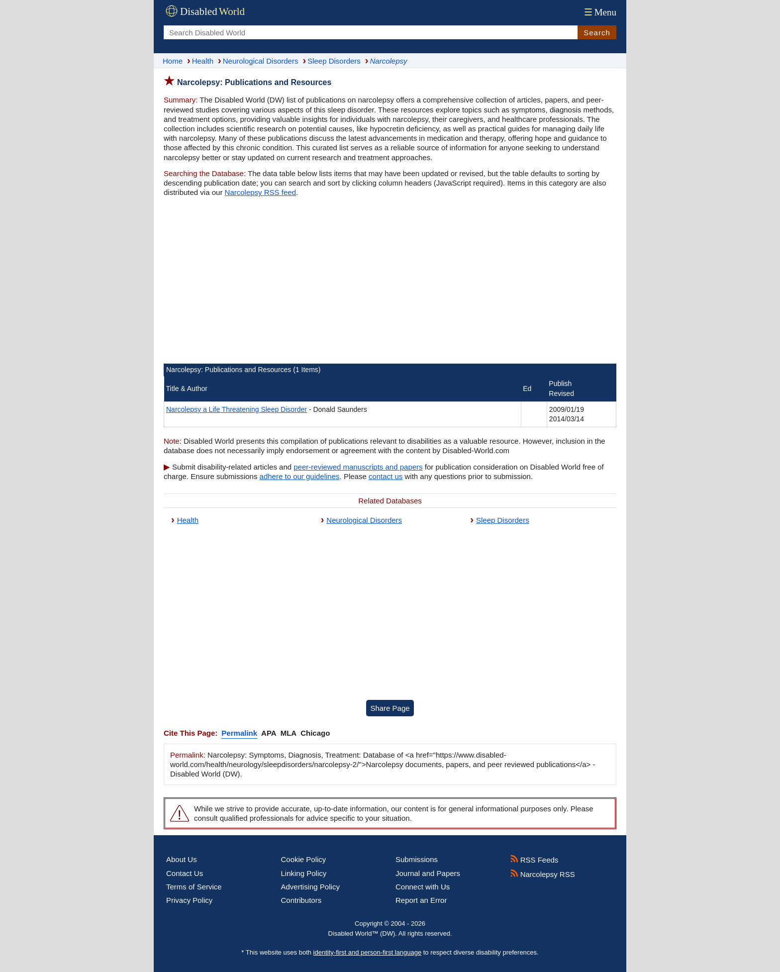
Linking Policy (304, 873)
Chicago (315, 733)
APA (269, 733)
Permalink (239, 733)
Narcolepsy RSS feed (260, 192)
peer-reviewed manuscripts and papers (357, 467)
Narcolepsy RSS (542, 874)
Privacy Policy (189, 900)
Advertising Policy (310, 886)
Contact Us (184, 873)
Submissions (416, 859)
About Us (181, 859)
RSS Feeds (534, 860)
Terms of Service (194, 886)
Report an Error (421, 900)
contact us (385, 476)
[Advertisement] (390, 281)
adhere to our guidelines (300, 476)
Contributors (301, 900)
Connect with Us (422, 886)
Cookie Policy (303, 859)
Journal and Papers (427, 873)
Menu (599, 12)
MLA (289, 733)
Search (597, 32)
